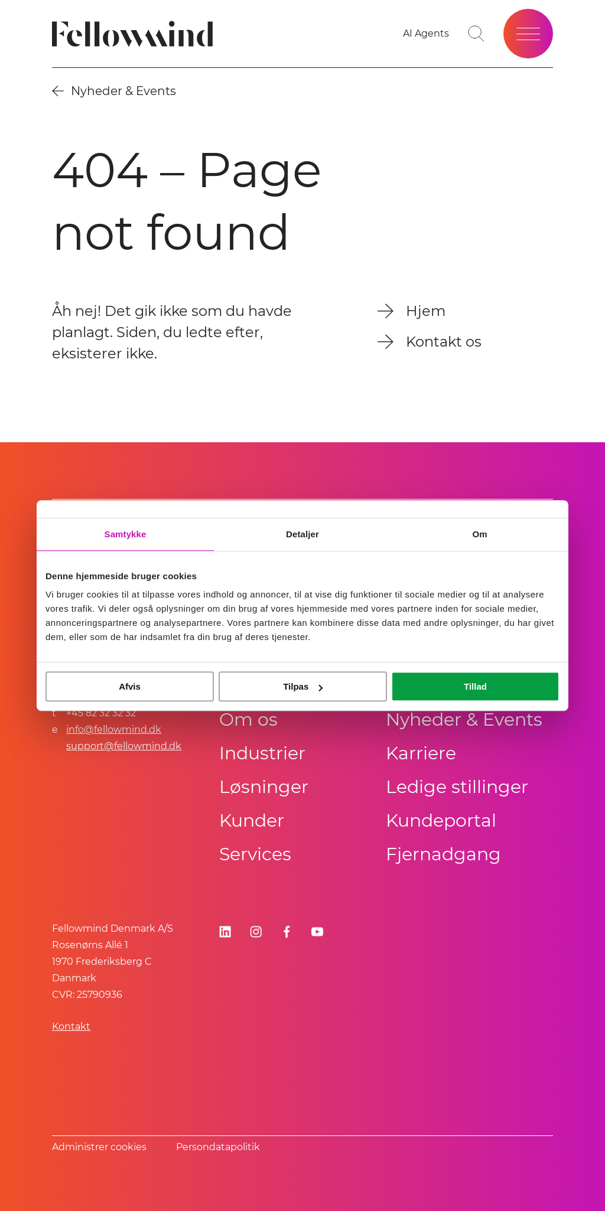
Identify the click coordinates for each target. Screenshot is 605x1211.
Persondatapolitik (218, 1147)
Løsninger (263, 787)
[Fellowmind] (136, 34)
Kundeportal (441, 820)
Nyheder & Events (464, 719)
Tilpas (303, 686)
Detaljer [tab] (302, 534)
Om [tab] (479, 534)
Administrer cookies (99, 1147)
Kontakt (71, 1026)
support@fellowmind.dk (123, 746)
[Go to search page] (476, 33)
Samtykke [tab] (126, 534)
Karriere (421, 753)
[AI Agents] (426, 33)
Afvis (130, 686)
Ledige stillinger (457, 787)
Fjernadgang (443, 854)
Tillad (475, 686)
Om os (248, 719)
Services (255, 854)
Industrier (262, 753)
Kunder (251, 820)
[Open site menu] (528, 33)
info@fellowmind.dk (113, 729)
